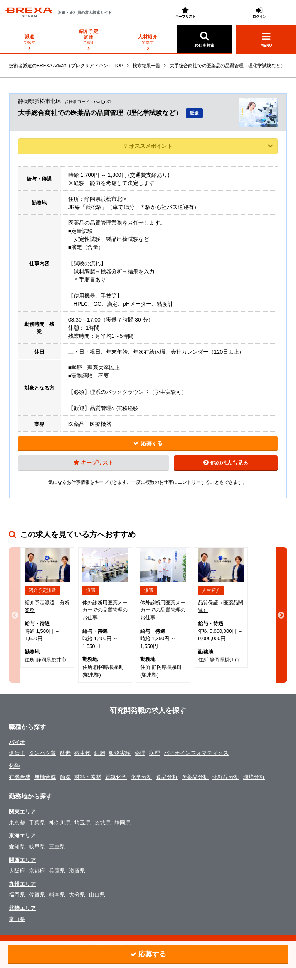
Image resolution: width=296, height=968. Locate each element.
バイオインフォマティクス (196, 753)
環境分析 (254, 777)
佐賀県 (37, 895)
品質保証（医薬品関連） (220, 606)
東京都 (17, 822)
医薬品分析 (195, 777)
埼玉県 (82, 822)
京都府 (37, 871)
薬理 (140, 753)
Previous (14, 615)
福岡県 (17, 895)
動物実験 (120, 753)
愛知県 (17, 846)
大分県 (77, 895)
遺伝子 (17, 753)
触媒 (65, 777)
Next (281, 615)
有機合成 (19, 777)
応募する (148, 443)
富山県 (17, 919)
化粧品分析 (225, 777)
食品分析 (167, 777)
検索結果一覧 (146, 65)
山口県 (97, 895)
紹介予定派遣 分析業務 (47, 606)
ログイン (259, 13)
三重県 (57, 846)
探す (88, 37)
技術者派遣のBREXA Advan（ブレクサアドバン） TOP (66, 65)
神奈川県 (60, 822)
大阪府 (17, 871)
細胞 (99, 753)
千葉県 (37, 822)
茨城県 (102, 822)
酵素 (65, 753)
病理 (154, 753)
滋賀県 (77, 871)
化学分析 (141, 777)
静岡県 (122, 822)
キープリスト (185, 13)
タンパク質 (42, 753)
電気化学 (116, 777)
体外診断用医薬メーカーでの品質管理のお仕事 (105, 610)
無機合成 (45, 777)
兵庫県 (57, 871)
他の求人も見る (226, 462)
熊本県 (57, 895)
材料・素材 (87, 777)
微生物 (82, 753)
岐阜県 (37, 846)
